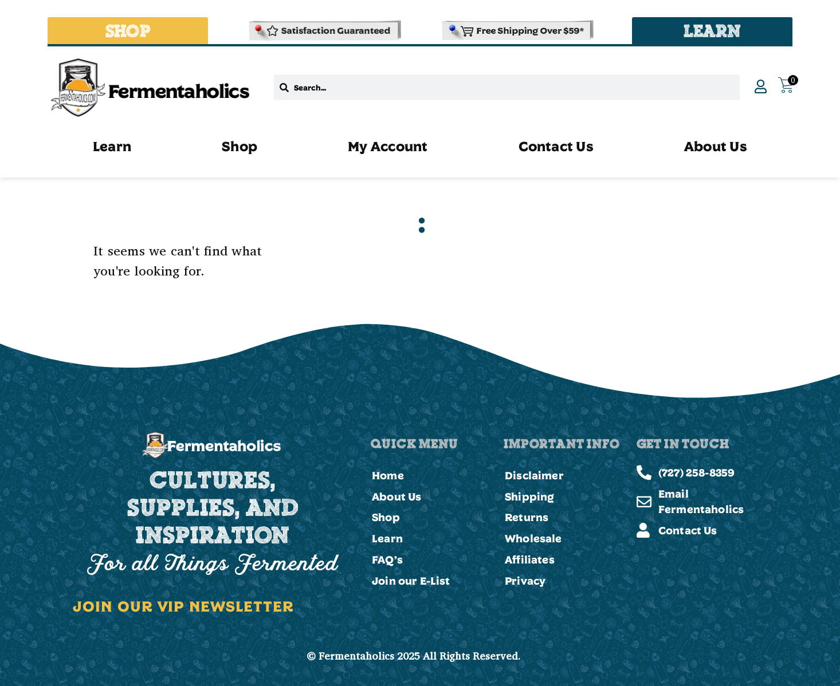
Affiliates (530, 560)
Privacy (525, 581)
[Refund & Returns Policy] (323, 30)
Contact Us (556, 146)
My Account (387, 146)
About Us (715, 146)
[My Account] (760, 86)
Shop (239, 146)
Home (388, 475)
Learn (112, 146)
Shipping (529, 496)
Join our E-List (411, 581)
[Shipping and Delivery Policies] (516, 30)
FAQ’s (387, 560)
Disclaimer (534, 475)
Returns (526, 517)
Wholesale (533, 539)
